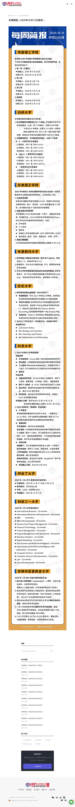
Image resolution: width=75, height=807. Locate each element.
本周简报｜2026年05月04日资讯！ (32, 672)
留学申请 (38, 744)
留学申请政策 (25, 15)
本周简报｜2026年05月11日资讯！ (32, 665)
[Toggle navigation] (71, 4)
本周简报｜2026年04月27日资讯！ (32, 679)
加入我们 (37, 790)
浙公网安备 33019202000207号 (17, 800)
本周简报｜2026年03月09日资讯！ (32, 725)
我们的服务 (38, 740)
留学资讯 (47, 740)
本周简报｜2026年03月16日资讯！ (32, 718)
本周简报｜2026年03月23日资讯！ (32, 712)
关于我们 (21, 790)
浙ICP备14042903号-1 (33, 800)
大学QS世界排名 (27, 740)
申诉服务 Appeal (27, 744)
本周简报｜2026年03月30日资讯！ (32, 705)
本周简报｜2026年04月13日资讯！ (32, 692)
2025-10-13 (14, 15)
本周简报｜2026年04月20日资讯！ (32, 685)
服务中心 (44, 790)
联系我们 (29, 790)
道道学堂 (52, 790)
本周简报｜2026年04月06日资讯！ (32, 698)
